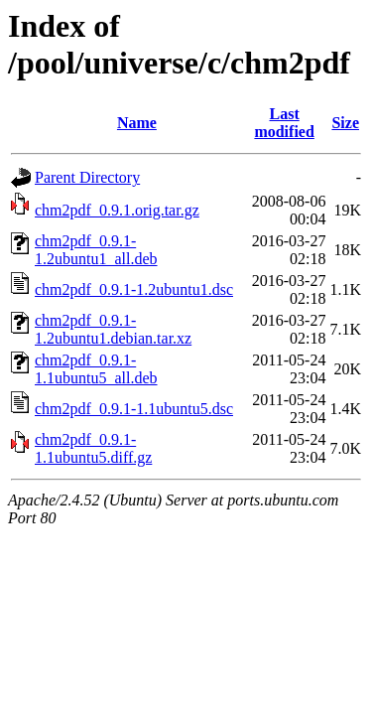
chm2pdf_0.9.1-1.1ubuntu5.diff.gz (93, 448)
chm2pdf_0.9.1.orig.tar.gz (117, 210)
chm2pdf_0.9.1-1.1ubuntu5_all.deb (96, 369)
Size (345, 122)
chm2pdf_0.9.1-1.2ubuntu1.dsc (134, 289)
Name (137, 122)
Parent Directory (87, 177)
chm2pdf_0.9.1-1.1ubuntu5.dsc (134, 408)
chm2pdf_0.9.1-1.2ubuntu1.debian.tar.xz (113, 329)
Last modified (283, 122)
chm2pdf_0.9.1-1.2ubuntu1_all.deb (96, 249)
